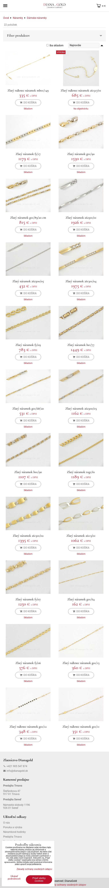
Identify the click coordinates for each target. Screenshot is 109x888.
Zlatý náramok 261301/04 (81, 281)
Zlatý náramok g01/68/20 (28, 409)
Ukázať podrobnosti (14, 877)
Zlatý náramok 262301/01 (81, 218)
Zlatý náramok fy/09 (28, 345)
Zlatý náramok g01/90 (81, 154)
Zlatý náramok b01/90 (28, 472)
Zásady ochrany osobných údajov (67, 884)
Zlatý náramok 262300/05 (28, 281)
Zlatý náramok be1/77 (80, 345)
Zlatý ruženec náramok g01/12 (28, 727)
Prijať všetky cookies (39, 879)
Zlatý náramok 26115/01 (80, 536)
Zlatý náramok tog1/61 (81, 472)
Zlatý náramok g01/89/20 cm (28, 218)
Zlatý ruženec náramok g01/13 (81, 663)
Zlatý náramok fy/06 (28, 663)
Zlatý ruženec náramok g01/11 (80, 727)
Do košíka (28, 102)
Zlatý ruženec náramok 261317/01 (81, 90)
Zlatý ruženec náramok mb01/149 (28, 90)
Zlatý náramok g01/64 (81, 599)
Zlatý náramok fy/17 (28, 154)
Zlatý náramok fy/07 (28, 599)
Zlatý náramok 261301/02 (28, 536)
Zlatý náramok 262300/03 (81, 409)
